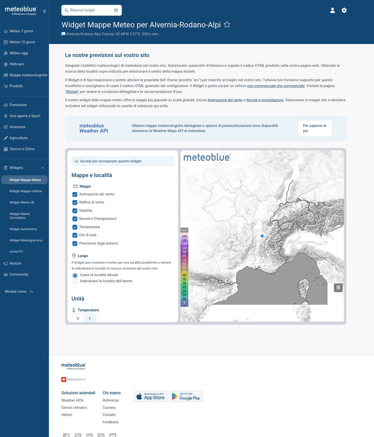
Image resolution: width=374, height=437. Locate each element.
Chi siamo (117, 388)
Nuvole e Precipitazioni (103, 218)
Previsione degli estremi (104, 243)
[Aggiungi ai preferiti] (232, 24)
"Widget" (78, 92)
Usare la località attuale (105, 275)
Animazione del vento (230, 100)
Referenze (116, 396)
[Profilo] (338, 10)
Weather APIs (78, 396)
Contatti (114, 413)
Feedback (116, 421)
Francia (114, 34)
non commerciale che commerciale (281, 86)
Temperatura (95, 227)
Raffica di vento (97, 202)
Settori (72, 413)
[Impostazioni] (350, 10)
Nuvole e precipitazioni (270, 100)
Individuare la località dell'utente (112, 281)
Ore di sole (93, 235)
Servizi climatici (80, 405)
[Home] (19, 11)
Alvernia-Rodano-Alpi (89, 34)
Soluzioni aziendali (84, 388)
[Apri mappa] (122, 10)
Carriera (114, 405)
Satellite (91, 210)
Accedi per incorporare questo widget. (117, 161)
